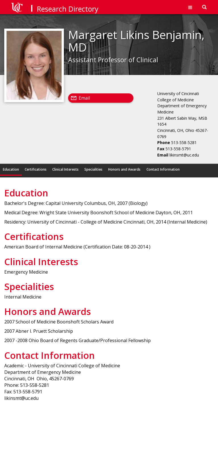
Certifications (36, 169)
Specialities (93, 169)
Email (84, 98)
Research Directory (67, 9)
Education (11, 169)
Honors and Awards (124, 169)
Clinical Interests (65, 169)
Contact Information (163, 169)
